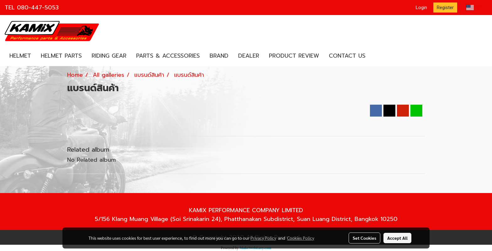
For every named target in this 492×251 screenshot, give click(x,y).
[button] (375, 56)
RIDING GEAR (109, 55)
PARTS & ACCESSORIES (168, 55)
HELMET (20, 55)
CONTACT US (347, 55)
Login (421, 7)
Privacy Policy (263, 238)
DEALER (248, 55)
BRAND (219, 55)
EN (474, 7)
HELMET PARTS (61, 55)
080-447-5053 (38, 7)
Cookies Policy (300, 238)
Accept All (397, 238)
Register (445, 7)
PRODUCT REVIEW (294, 55)
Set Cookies (364, 238)
